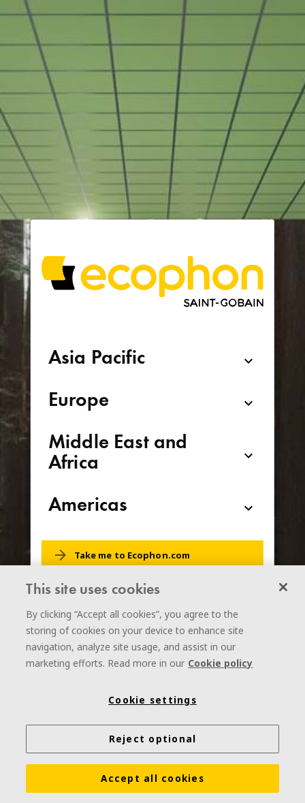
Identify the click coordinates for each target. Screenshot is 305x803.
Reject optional (153, 741)
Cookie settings (152, 702)
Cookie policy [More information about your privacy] (220, 665)
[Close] (283, 589)
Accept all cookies (152, 780)
